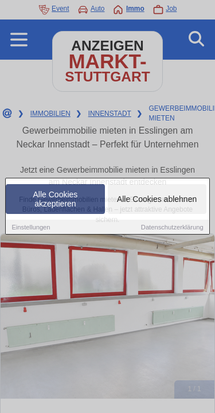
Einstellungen (30, 227)
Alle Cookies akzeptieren (55, 199)
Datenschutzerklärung (172, 227)
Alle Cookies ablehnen (157, 199)
